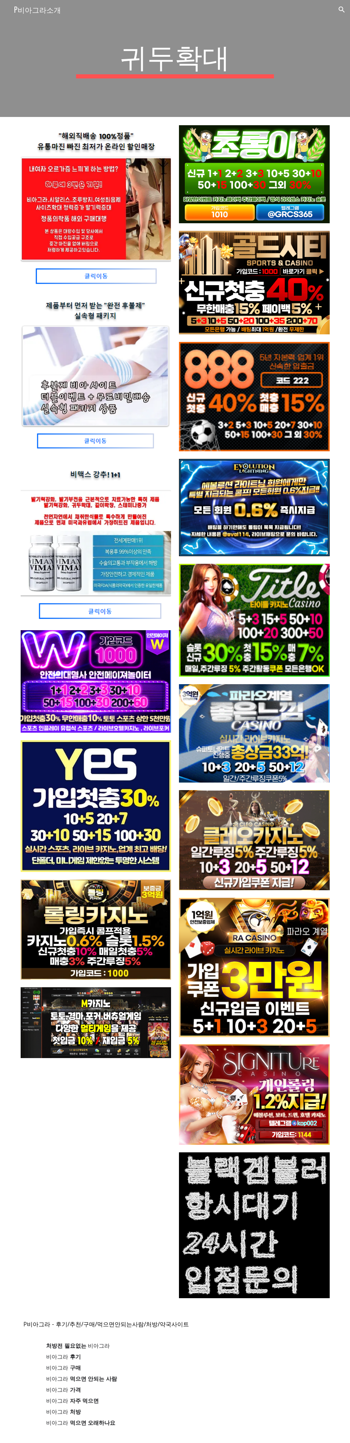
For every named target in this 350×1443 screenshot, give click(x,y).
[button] (341, 9)
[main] (175, 58)
